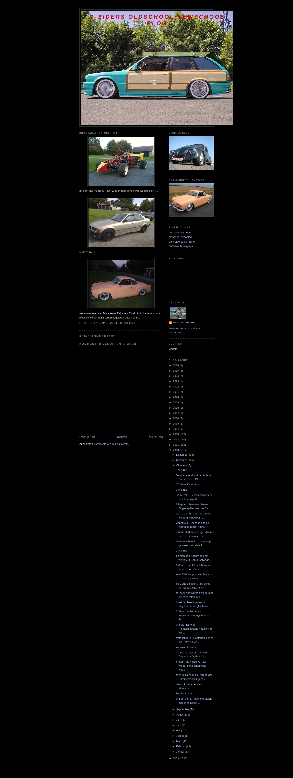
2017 (176, 413)
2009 (176, 758)
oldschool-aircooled (180, 237)
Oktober (181, 465)
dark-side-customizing (182, 241)
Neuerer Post (87, 436)
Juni (179, 725)
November (182, 460)
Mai (178, 730)
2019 (176, 402)
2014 (176, 428)
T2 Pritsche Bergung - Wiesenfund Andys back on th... (192, 615)
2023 (176, 381)
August (180, 714)
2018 (176, 407)
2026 (176, 365)
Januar (180, 751)
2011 (176, 444)
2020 (176, 397)
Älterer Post (156, 436)
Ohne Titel (181, 470)
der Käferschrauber (180, 232)
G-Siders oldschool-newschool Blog (157, 20)
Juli (178, 719)
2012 (176, 439)
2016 (176, 418)
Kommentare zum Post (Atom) (111, 443)
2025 (176, 370)
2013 (176, 434)
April (179, 735)
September (183, 709)
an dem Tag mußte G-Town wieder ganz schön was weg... (191, 665)
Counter (173, 348)
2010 (176, 450)
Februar (181, 746)
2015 (176, 423)
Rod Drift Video (184, 693)
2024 (176, 376)
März (179, 741)
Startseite (122, 436)
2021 (176, 391)
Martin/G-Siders (184, 323)
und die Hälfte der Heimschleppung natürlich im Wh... (193, 628)
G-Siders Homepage (181, 246)
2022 (176, 386)
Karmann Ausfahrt (186, 647)
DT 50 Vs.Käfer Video (188, 484)
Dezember (182, 454)
